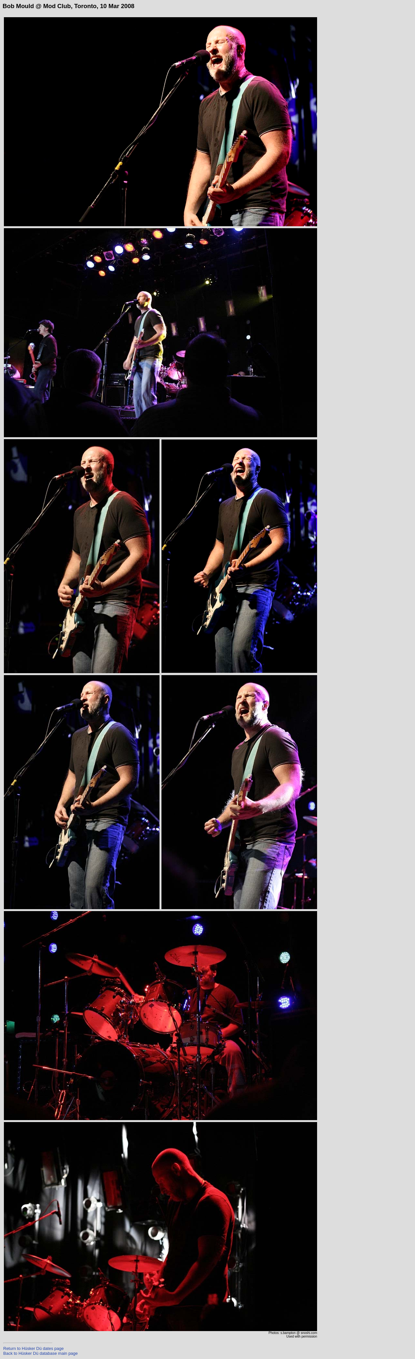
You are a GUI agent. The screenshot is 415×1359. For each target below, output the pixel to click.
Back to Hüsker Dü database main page (40, 1353)
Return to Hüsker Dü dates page (33, 1348)
